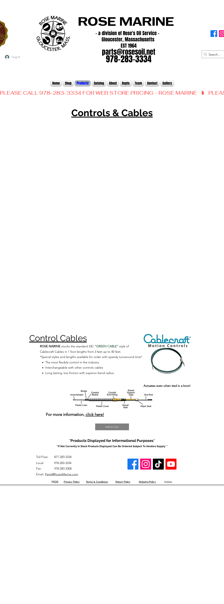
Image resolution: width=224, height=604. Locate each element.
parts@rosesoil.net (128, 52)
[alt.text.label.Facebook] (213, 33)
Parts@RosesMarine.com (61, 474)
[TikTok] (158, 464)
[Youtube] (171, 464)
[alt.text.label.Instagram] (145, 464)
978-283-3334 (62, 463)
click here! (95, 414)
